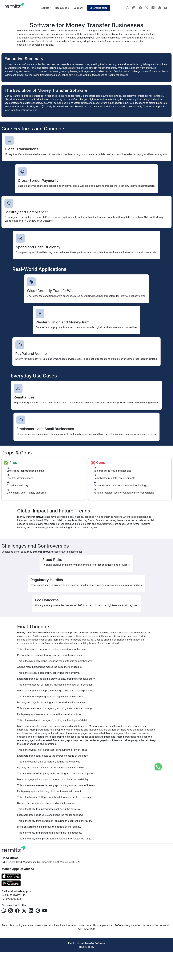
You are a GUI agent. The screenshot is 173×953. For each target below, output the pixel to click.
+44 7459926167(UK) (13, 895)
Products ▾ (45, 7)
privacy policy (86, 946)
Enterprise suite (99, 7)
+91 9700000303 (11, 898)
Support (78, 7)
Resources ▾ (62, 7)
